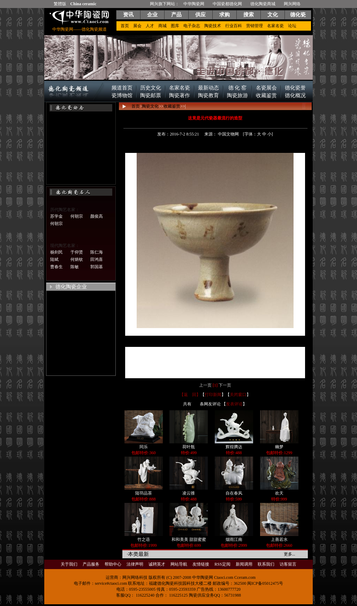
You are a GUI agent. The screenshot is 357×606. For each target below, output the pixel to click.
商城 (162, 25)
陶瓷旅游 (237, 95)
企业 (152, 14)
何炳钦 (76, 259)
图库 (175, 25)
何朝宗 (76, 216)
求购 (224, 14)
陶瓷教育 (208, 95)
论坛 (292, 25)
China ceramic (83, 3)
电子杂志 (191, 25)
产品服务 (91, 564)
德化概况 (295, 95)
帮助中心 (113, 564)
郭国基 (96, 266)
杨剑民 (56, 252)
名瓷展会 (266, 88)
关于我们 (69, 564)
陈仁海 (96, 252)
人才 (150, 25)
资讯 (128, 14)
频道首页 (122, 88)
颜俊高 (96, 216)
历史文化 (150, 88)
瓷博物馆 (122, 95)
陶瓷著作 (179, 95)
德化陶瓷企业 (71, 286)
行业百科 (233, 25)
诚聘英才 (157, 564)
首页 (125, 25)
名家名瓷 (275, 25)
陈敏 (74, 266)
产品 (176, 14)
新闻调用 (244, 564)
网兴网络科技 (134, 577)
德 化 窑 (237, 88)
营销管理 (254, 25)
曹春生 (56, 266)
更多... (289, 554)
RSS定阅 (222, 564)
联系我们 (266, 564)
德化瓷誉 (295, 88)
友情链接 (200, 564)
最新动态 (208, 88)
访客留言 (288, 564)
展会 (137, 25)
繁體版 (60, 3)
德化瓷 (298, 14)
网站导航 (178, 564)
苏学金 (56, 216)
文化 (272, 14)
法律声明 (135, 564)
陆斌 (54, 259)
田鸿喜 (96, 259)
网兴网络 (292, 3)
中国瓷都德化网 (227, 3)
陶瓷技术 (212, 25)
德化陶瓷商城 (262, 3)
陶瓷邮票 (150, 95)
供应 (200, 14)
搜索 (248, 14)
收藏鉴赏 (266, 95)
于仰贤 (76, 252)
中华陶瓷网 (193, 3)
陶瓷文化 (150, 106)
